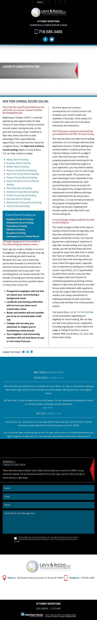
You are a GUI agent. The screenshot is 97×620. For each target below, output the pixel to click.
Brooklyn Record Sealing (18, 163)
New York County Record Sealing (23, 173)
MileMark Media (71, 616)
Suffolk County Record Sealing (21, 195)
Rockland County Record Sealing (22, 191)
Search (62, 2)
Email (52, 2)
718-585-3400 (83, 312)
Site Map (56, 608)
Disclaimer (42, 608)
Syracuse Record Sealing (18, 198)
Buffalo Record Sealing (18, 166)
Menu (40, 2)
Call (46, 2)
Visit (58, 2)
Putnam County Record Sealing (22, 177)
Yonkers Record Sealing (18, 206)
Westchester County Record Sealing (24, 202)
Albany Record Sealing (17, 159)
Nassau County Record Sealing (21, 170)
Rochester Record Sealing (19, 188)
